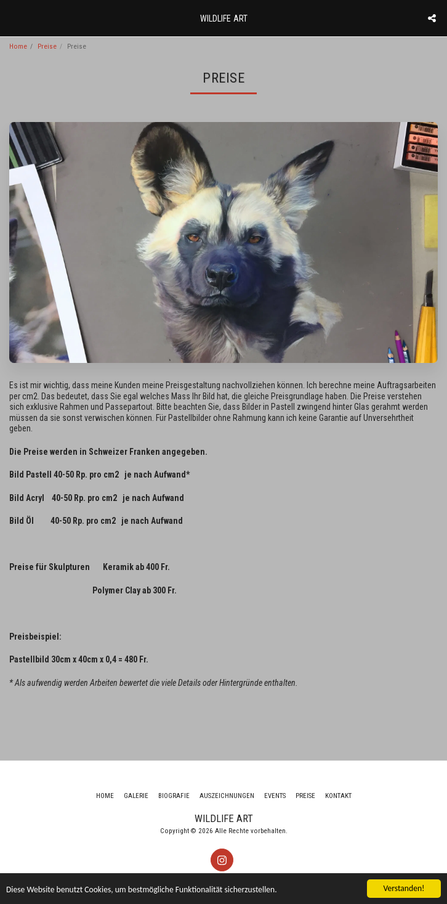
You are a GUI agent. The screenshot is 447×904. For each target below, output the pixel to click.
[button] (13, 18)
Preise (47, 47)
